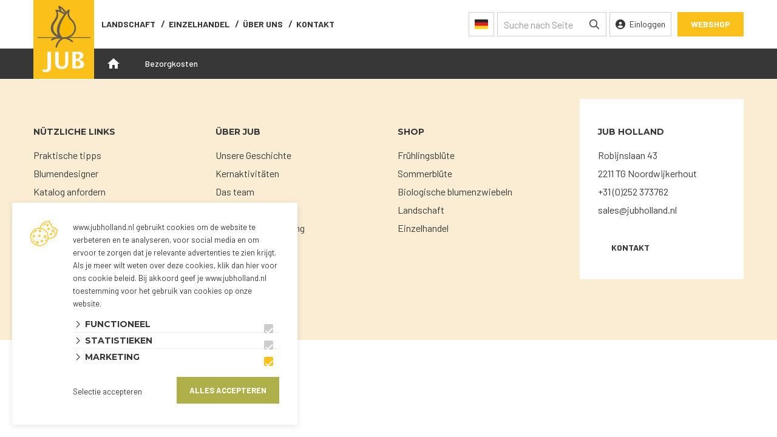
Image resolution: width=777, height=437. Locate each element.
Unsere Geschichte (253, 155)
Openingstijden (113, 64)
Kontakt (315, 24)
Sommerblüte (425, 173)
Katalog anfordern (69, 191)
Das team (234, 191)
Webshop (710, 24)
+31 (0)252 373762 (633, 191)
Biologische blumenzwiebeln (455, 191)
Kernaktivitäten (247, 173)
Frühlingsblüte (426, 155)
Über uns (263, 24)
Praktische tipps (67, 155)
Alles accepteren (227, 390)
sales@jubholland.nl (637, 209)
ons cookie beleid (104, 278)
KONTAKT (630, 247)
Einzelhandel (199, 24)
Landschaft (128, 24)
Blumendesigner (65, 173)
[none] (594, 24)
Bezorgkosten (171, 63)
